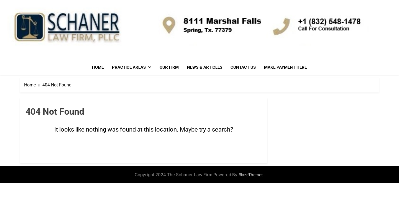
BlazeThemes (251, 174)
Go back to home (143, 150)
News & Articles (204, 67)
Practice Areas (129, 67)
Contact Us (243, 67)
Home (98, 67)
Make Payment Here (285, 67)
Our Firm (169, 67)
